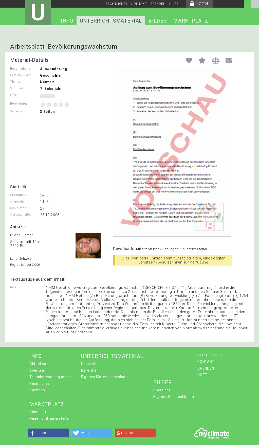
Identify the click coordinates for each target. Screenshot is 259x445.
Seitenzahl (17, 111)
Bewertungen (19, 103)
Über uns (37, 370)
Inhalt (14, 287)
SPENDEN (158, 4)
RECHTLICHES (117, 4)
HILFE (173, 4)
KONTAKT (139, 4)
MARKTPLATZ (190, 21)
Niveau (15, 95)
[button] (48, 433)
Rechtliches (39, 383)
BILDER (158, 21)
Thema (15, 82)
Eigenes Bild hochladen (173, 397)
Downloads (18, 208)
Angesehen (18, 201)
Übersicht (89, 364)
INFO (67, 21)
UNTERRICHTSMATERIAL (111, 21)
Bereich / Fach (21, 75)
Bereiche (89, 370)
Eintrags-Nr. (19, 195)
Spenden (37, 390)
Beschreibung (20, 68)
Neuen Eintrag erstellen (50, 418)
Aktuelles (37, 364)
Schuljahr (17, 88)
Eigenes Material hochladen (105, 377)
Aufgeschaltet (20, 214)
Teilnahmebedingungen (50, 377)
